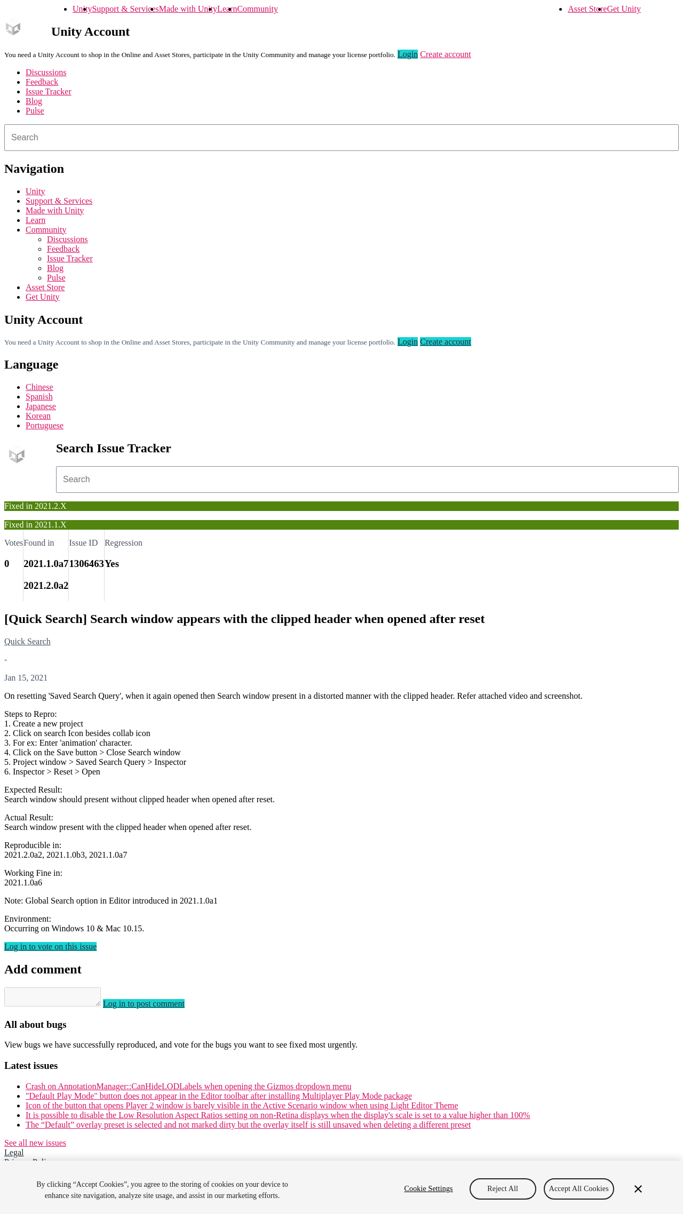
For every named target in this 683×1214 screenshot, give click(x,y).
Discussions (46, 72)
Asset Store (587, 8)
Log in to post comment (154, 1006)
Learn (227, 8)
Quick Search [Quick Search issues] (27, 641)
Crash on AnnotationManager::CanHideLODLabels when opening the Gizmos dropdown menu (189, 1089)
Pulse (35, 110)
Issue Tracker (49, 91)
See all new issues (35, 1146)
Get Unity (624, 8)
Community (257, 8)
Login (408, 54)
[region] (341, 1187)
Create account (445, 54)
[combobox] (341, 137)
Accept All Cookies (579, 1189)
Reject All (502, 1189)
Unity (82, 8)
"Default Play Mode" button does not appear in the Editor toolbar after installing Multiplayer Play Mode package (219, 1099)
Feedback (42, 81)
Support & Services (125, 8)
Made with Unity (188, 8)
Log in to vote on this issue (50, 946)
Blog (34, 101)
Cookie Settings (428, 1189)
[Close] (638, 1189)
